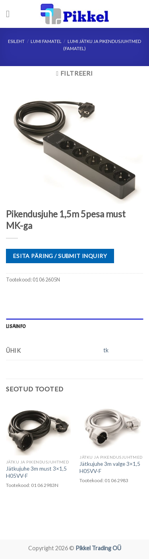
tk (105, 350)
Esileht (16, 41)
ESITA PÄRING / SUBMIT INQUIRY (60, 255)
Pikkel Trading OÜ (98, 548)
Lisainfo (16, 326)
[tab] (74, 326)
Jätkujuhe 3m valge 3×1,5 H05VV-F (109, 467)
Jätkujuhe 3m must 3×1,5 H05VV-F (36, 472)
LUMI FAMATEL (46, 41)
